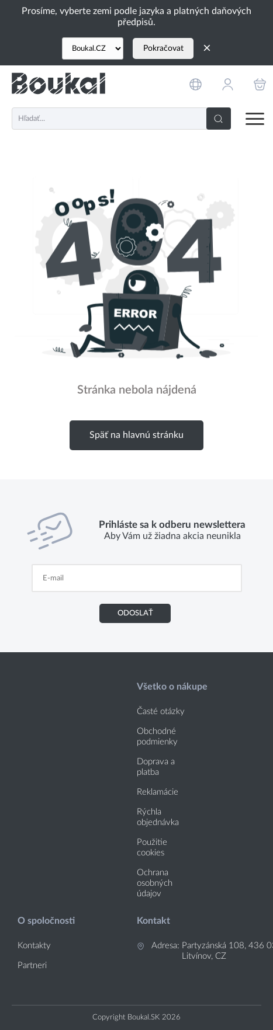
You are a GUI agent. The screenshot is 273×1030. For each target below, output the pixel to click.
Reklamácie (157, 792)
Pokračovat (163, 48)
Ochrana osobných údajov (154, 883)
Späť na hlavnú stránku (136, 435)
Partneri (32, 965)
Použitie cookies (152, 847)
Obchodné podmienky (157, 736)
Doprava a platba (156, 767)
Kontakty (34, 945)
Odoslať (135, 613)
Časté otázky (161, 711)
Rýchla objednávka (158, 817)
